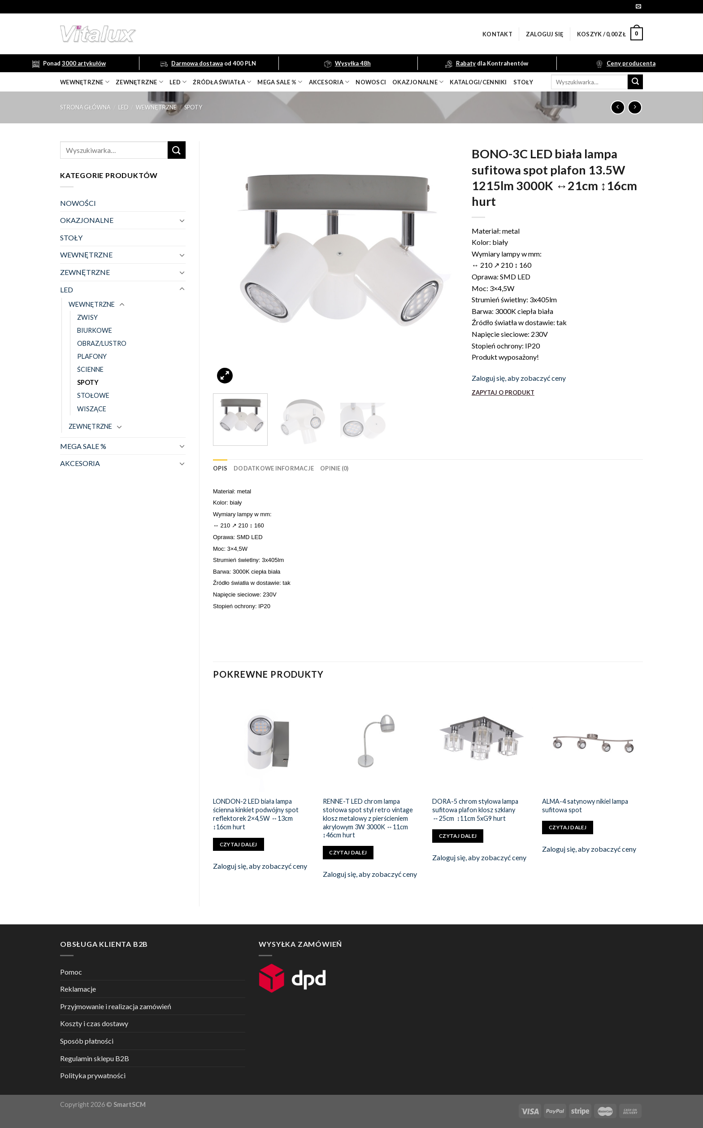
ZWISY (87, 317)
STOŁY (71, 237)
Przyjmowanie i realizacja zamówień (115, 1006)
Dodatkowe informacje (274, 468)
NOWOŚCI (78, 203)
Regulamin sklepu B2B (94, 1058)
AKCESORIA (80, 463)
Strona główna (85, 107)
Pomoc (71, 971)
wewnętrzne (84, 82)
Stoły (523, 82)
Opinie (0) (334, 468)
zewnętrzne (139, 82)
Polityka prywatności (93, 1075)
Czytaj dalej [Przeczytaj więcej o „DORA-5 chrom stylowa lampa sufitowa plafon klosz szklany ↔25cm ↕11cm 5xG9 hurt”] (458, 836)
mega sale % (279, 82)
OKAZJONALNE (417, 82)
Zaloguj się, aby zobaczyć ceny (519, 378)
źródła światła (222, 82)
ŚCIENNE (90, 369)
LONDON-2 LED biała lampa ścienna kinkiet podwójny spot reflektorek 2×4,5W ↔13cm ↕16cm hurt (256, 813)
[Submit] (635, 82)
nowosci (371, 82)
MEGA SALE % (83, 446)
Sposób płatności (86, 1041)
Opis (220, 468)
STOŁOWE (93, 395)
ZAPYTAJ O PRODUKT (503, 392)
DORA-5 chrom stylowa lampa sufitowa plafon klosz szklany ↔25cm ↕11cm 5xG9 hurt (475, 809)
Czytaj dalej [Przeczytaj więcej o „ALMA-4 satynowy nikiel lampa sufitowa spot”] (567, 827)
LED (178, 82)
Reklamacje (78, 988)
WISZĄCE (91, 409)
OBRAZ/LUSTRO (101, 343)
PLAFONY (92, 356)
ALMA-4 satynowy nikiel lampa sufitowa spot (585, 805)
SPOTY (193, 107)
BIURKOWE (94, 330)
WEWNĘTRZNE (156, 107)
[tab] (220, 468)
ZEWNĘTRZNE (85, 272)
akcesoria (329, 82)
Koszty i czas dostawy (94, 1023)
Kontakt (497, 34)
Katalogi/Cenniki (478, 82)
